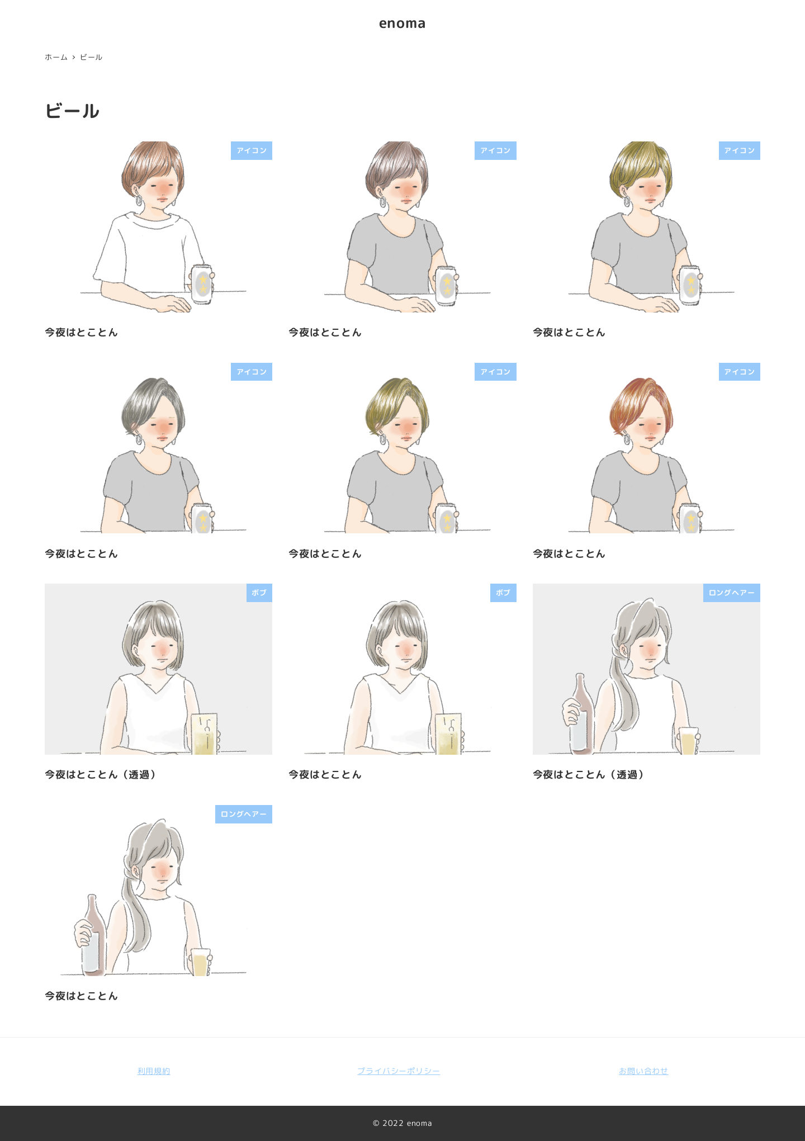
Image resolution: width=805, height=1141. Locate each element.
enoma (403, 22)
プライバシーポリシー (398, 1071)
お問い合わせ (644, 1071)
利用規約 (154, 1071)
